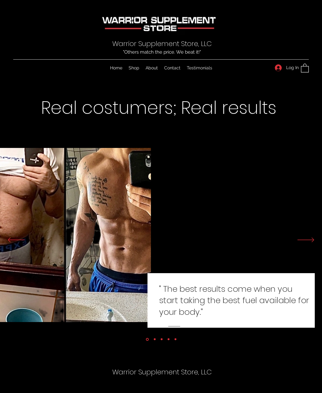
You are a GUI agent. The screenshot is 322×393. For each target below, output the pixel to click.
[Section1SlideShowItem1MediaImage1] (147, 339)
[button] (305, 68)
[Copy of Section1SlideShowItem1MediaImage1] (155, 339)
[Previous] (16, 240)
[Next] (305, 240)
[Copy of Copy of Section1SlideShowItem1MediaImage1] (175, 339)
